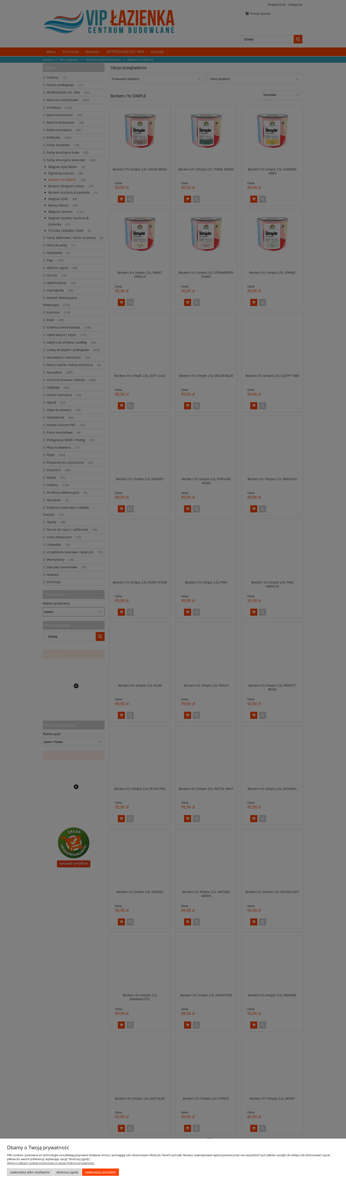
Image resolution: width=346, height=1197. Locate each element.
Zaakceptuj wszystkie (100, 1172)
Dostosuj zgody (67, 1172)
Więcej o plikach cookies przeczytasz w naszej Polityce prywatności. (50, 1163)
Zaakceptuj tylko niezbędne (30, 1172)
